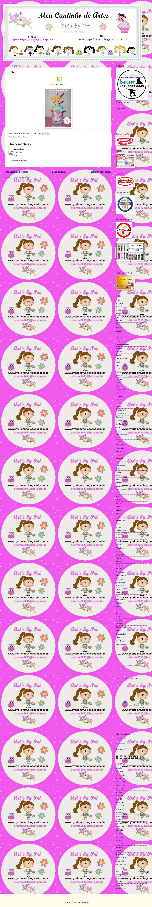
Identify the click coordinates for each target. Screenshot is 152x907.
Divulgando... (120, 424)
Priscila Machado (23, 133)
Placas (118, 565)
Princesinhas (120, 600)
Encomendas (120, 431)
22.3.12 (16, 156)
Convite (118, 393)
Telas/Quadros (121, 634)
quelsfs (16, 149)
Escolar (118, 438)
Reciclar (119, 613)
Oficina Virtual (121, 531)
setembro (119, 782)
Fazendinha (120, 444)
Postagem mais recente (16, 171)
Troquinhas (120, 644)
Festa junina (120, 448)
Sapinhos (119, 617)
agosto (118, 785)
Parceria (118, 541)
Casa (117, 365)
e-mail (118, 427)
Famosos (119, 441)
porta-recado (120, 582)
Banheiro (119, 321)
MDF (118, 496)
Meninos (119, 503)
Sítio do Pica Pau (122, 627)
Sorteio (118, 630)
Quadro (118, 610)
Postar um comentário (19, 161)
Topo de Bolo (120, 641)
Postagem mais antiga (100, 171)
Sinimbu (119, 624)
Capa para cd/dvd (122, 358)
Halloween (119, 472)
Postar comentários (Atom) (21, 177)
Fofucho (119, 455)
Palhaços (119, 538)
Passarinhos (120, 548)
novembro (119, 775)
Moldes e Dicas (121, 517)
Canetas (118, 355)
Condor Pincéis (121, 389)
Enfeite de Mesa (121, 434)
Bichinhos (119, 327)
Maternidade (120, 493)
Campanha (119, 352)
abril (117, 799)
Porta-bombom (121, 575)
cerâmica (119, 376)
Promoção (119, 606)
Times (118, 637)
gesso (118, 469)
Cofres (118, 386)
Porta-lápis (119, 579)
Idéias (118, 476)
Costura (118, 400)
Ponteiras (119, 568)
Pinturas (118, 562)
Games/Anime (121, 465)
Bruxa (118, 341)
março (118, 802)
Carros (118, 362)
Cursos (118, 407)
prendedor (119, 593)
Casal (118, 369)
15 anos (118, 300)
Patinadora (119, 551)
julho (117, 789)
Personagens (120, 555)
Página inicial (58, 171)
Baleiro (118, 317)
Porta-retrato (120, 586)
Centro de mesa (121, 372)
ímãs (117, 479)
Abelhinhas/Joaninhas (123, 307)
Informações (120, 482)
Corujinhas (120, 396)
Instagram (119, 486)
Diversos (119, 420)
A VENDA (120, 303)
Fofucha (118, 451)
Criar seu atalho (120, 743)
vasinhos (119, 648)
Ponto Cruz (120, 572)
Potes (25, 137)
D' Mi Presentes (121, 410)
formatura (119, 458)
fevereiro (119, 806)
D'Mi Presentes (121, 414)
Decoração (119, 417)
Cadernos (119, 348)
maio (117, 795)
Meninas (119, 500)
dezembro (119, 771)
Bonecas (119, 338)
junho (118, 768)
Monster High (121, 520)
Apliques (119, 310)
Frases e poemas (121, 462)
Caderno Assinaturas (123, 345)
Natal (118, 524)
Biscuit (118, 331)
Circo (118, 383)
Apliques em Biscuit (123, 314)
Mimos (118, 506)
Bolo (117, 334)
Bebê (117, 324)
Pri (117, 596)
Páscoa (20, 137)
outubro (118, 778)
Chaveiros (119, 379)
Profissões (119, 603)
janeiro (118, 809)
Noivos (118, 527)
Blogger (86, 902)
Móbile (118, 513)
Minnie (118, 510)
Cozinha (119, 403)
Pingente (119, 558)
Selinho (118, 620)
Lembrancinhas (121, 489)
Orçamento (120, 534)
